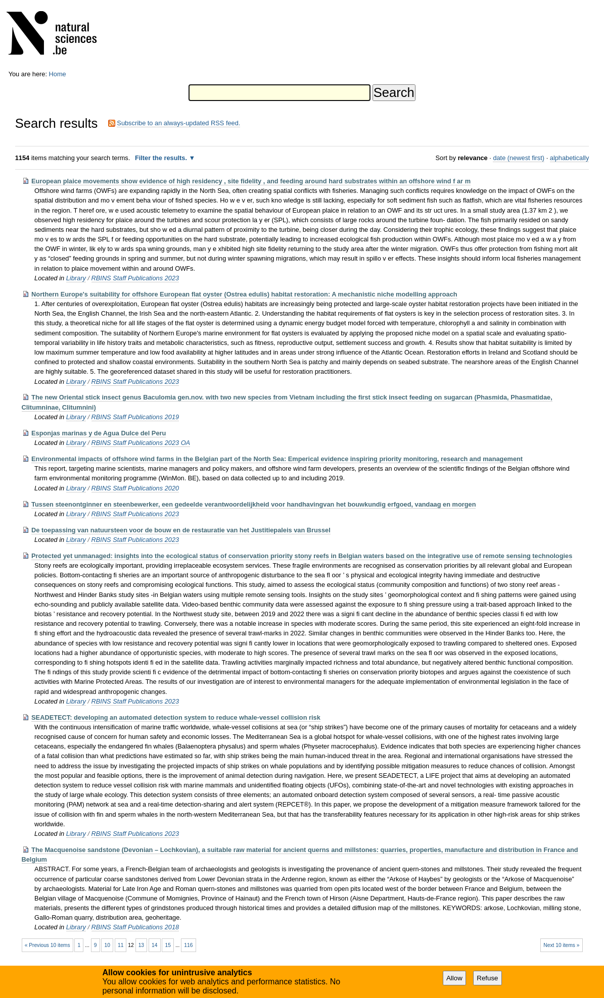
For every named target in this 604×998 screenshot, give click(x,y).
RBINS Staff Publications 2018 (135, 927)
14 (154, 945)
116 (188, 945)
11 (120, 945)
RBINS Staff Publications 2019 (135, 417)
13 (141, 945)
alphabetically (569, 158)
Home (57, 74)
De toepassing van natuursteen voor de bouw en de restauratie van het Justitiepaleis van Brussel (181, 530)
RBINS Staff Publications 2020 (135, 488)
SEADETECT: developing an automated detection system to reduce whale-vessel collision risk (175, 717)
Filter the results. (162, 158)
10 (107, 945)
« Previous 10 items (47, 945)
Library (76, 278)
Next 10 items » (561, 945)
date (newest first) (518, 158)
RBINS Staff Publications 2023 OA (141, 442)
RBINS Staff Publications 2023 (135, 278)
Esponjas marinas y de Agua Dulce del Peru (98, 433)
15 (168, 945)
